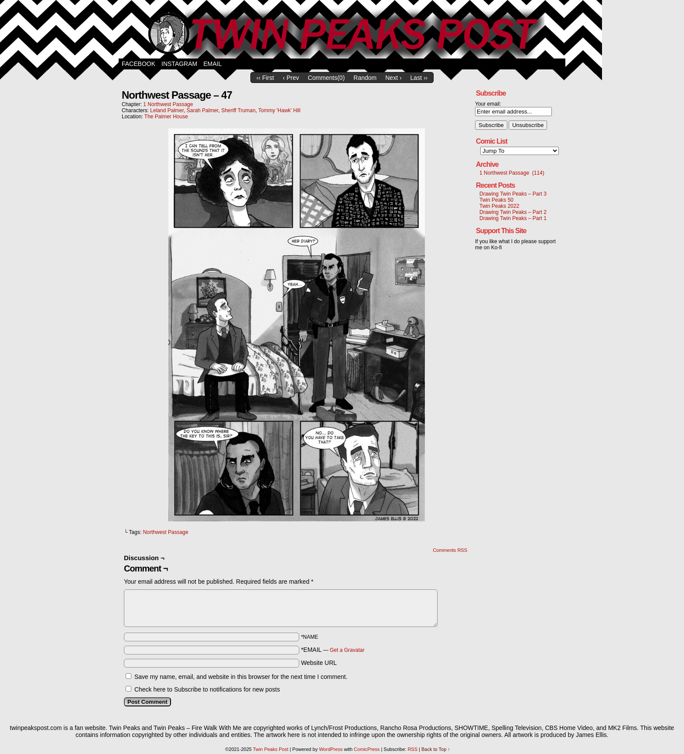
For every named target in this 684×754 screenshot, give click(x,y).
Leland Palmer (167, 110)
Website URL (319, 662)
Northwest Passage (165, 532)
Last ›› (419, 77)
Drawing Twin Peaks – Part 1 (513, 218)
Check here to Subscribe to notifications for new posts (203, 689)
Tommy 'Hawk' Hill (279, 110)
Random (364, 77)
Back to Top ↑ (435, 749)
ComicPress (367, 749)
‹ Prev (291, 77)
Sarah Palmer (203, 110)
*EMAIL (333, 649)
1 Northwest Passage (168, 104)
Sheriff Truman (238, 110)
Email (212, 63)
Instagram (179, 63)
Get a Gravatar (347, 650)
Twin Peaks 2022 (499, 206)
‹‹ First (265, 77)
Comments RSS (450, 550)
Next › (393, 77)
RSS (412, 749)
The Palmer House (166, 117)
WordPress (330, 749)
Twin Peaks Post (342, 31)
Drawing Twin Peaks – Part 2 (513, 212)
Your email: (488, 104)
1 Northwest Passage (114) (511, 173)
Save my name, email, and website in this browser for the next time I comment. (241, 676)
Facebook (138, 63)
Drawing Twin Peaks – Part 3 (513, 194)
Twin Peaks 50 (496, 200)
